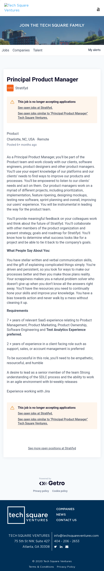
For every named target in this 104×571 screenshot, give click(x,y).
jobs (5, 50)
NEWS (61, 514)
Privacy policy (41, 491)
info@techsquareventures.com (76, 535)
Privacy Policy (66, 566)
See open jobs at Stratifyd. (35, 107)
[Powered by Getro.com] (52, 481)
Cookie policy (59, 491)
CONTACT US (66, 520)
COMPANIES (65, 509)
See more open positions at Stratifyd (52, 448)
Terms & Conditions (41, 566)
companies (21, 50)
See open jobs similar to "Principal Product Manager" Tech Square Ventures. (53, 115)
